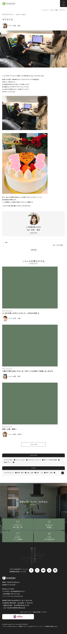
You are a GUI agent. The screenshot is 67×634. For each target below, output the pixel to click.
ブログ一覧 (33, 444)
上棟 (6, 242)
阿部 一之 (39, 472)
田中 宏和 (49, 472)
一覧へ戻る (33, 249)
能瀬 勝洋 (20, 472)
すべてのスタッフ (9, 472)
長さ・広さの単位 (58, 245)
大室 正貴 (30, 472)
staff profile (33, 233)
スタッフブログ (20, 460)
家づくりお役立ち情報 (50, 460)
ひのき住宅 (8, 3)
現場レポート (8, 462)
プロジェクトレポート (34, 460)
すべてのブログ (8, 460)
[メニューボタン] (63, 3)
